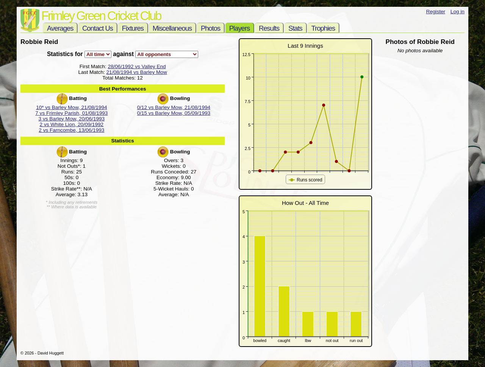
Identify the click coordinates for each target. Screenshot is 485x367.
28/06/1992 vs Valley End (137, 66)
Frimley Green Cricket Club (101, 16)
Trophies (323, 28)
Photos (210, 28)
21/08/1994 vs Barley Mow (136, 72)
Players (239, 28)
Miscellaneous (172, 28)
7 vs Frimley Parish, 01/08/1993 (71, 113)
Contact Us (97, 28)
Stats (295, 28)
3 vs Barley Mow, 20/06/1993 (72, 119)
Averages (60, 28)
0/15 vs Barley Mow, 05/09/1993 (173, 113)
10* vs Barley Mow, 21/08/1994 (71, 107)
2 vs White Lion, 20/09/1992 (72, 124)
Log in (458, 11)
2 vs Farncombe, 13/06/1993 (71, 130)
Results (269, 28)
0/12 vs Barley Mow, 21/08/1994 (173, 107)
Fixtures (133, 28)
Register (435, 11)
